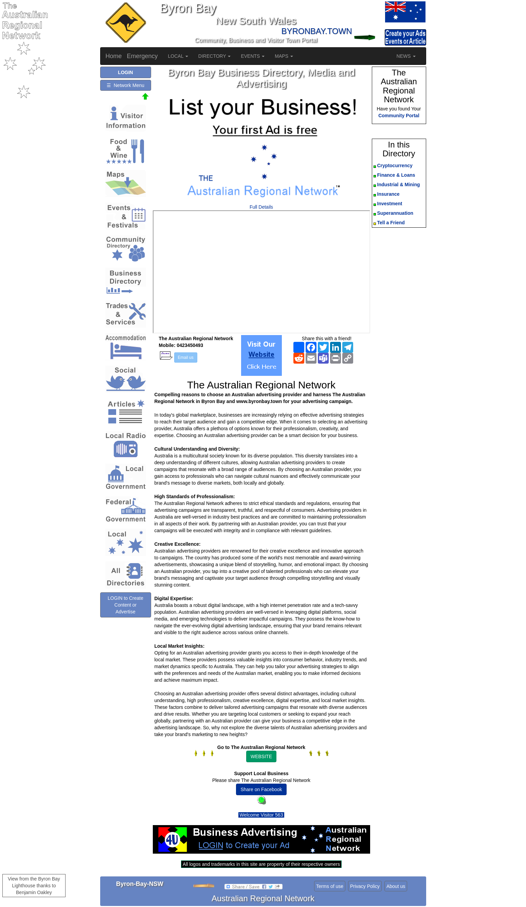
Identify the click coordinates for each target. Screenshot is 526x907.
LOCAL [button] (178, 56)
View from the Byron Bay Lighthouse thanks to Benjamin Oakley (34, 885)
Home (114, 56)
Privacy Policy (365, 886)
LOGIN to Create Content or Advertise (125, 604)
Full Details (261, 207)
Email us (186, 357)
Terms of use (329, 886)
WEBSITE (261, 756)
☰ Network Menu (125, 85)
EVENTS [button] (253, 56)
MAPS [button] (284, 56)
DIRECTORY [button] (214, 56)
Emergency (142, 56)
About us (395, 886)
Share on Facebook (261, 789)
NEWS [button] (406, 56)
